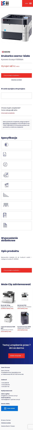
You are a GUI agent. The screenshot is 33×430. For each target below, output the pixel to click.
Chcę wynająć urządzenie (11, 75)
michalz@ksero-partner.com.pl (10, 399)
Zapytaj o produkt (16, 80)
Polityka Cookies (6, 423)
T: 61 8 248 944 (5, 385)
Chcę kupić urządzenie (8, 113)
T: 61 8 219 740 (5, 386)
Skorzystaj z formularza (10, 123)
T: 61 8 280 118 (5, 383)
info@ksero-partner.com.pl (9, 396)
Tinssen (12, 426)
